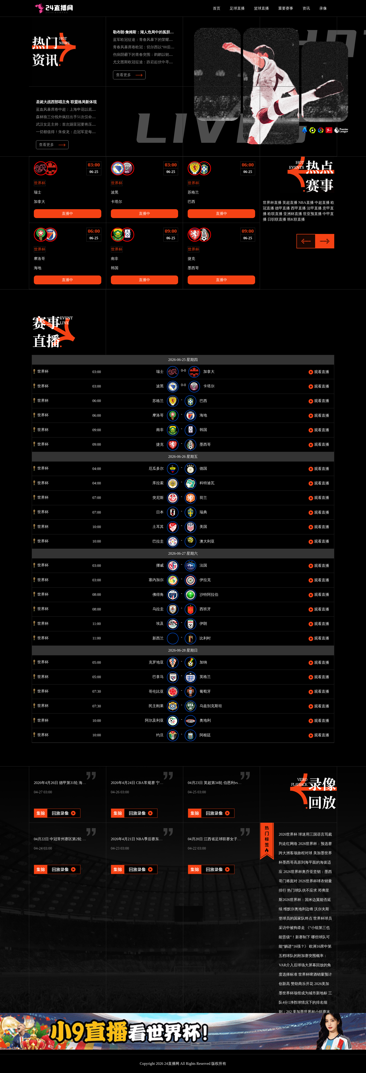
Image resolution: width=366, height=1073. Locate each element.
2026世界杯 (288, 834)
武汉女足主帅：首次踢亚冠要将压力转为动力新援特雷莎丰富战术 (90, 124)
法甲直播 (314, 208)
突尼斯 (158, 498)
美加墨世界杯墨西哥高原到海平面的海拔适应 (305, 862)
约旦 (160, 735)
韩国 (114, 268)
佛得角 (158, 595)
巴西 (191, 202)
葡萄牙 (205, 691)
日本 (160, 512)
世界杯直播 (272, 203)
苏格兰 (193, 192)
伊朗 (203, 623)
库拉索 (158, 483)
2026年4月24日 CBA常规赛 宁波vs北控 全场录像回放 (154, 783)
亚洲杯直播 (292, 214)
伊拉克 (205, 580)
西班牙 (205, 609)
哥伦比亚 (156, 691)
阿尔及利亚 (154, 720)
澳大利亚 (207, 541)
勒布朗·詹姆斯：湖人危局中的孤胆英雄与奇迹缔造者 (156, 32)
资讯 (306, 8)
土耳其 (158, 527)
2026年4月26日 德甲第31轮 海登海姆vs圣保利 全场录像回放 (82, 783)
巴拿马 (158, 677)
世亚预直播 (312, 214)
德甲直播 (282, 208)
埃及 (160, 623)
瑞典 (203, 512)
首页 (216, 8)
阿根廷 (205, 735)
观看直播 (319, 372)
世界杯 (40, 371)
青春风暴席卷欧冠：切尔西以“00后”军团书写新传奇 (155, 47)
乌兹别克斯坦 (211, 706)
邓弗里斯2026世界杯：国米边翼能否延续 (305, 899)
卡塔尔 (116, 202)
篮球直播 (261, 8)
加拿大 (39, 202)
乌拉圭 (158, 609)
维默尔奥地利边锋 (298, 909)
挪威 (160, 565)
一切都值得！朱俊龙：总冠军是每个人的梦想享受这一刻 (82, 132)
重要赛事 (285, 8)
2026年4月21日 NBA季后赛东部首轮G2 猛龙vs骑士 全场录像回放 (164, 839)
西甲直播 (298, 208)
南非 (114, 259)
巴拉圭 (158, 541)
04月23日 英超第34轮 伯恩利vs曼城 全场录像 (224, 783)
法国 (203, 565)
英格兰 (205, 677)
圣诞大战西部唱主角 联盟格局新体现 (66, 102)
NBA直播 (306, 203)
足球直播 (237, 8)
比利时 (205, 638)
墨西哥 (193, 268)
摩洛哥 (39, 259)
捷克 (191, 259)
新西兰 (158, 638)
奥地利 (205, 720)
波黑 (114, 192)
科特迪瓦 (207, 483)
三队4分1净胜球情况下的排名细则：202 (305, 1002)
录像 (323, 8)
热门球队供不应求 (302, 890)
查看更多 (129, 75)
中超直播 (322, 203)
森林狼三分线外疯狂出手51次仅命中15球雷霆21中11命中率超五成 (90, 117)
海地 (37, 268)
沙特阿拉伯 (209, 595)
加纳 (203, 662)
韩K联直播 (296, 219)
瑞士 (37, 192)
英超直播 (289, 203)
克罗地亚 (156, 662)
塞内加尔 (156, 580)
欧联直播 (274, 214)
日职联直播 (276, 219)
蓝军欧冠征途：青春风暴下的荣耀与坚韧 (146, 40)
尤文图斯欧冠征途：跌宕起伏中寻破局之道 (148, 62)
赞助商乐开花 (302, 984)
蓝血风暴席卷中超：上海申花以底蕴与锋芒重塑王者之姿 (82, 109)
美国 (203, 527)
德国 (203, 468)
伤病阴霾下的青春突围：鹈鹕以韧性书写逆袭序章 (154, 54)
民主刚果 (156, 706)
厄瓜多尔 (156, 468)
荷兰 (203, 498)
